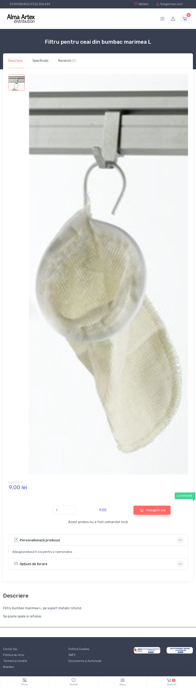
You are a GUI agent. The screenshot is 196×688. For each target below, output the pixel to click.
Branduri (8, 667)
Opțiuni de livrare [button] (30, 563)
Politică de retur (13, 655)
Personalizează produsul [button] (37, 540)
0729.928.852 (19, 4)
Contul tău (10, 649)
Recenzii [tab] (67, 61)
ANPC (72, 655)
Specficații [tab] (40, 61)
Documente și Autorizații (84, 661)
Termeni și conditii (15, 661)
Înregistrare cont (169, 4)
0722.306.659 (40, 4)
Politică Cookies (78, 649)
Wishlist (141, 4)
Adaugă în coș (153, 510)
